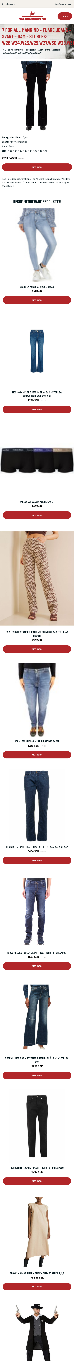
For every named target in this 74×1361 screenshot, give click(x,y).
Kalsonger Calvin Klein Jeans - (37, 501)
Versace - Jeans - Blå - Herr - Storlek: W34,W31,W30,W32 (37, 847)
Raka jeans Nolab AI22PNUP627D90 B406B (37, 741)
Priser (64, 16)
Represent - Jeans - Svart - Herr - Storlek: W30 (37, 1167)
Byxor (25, 137)
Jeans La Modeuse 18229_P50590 (37, 286)
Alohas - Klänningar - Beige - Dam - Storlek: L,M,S (37, 1273)
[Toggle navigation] (5, 15)
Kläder (18, 137)
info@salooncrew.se (63, 4)
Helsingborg (10, 4)
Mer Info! (37, 167)
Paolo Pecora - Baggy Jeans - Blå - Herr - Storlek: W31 (37, 952)
